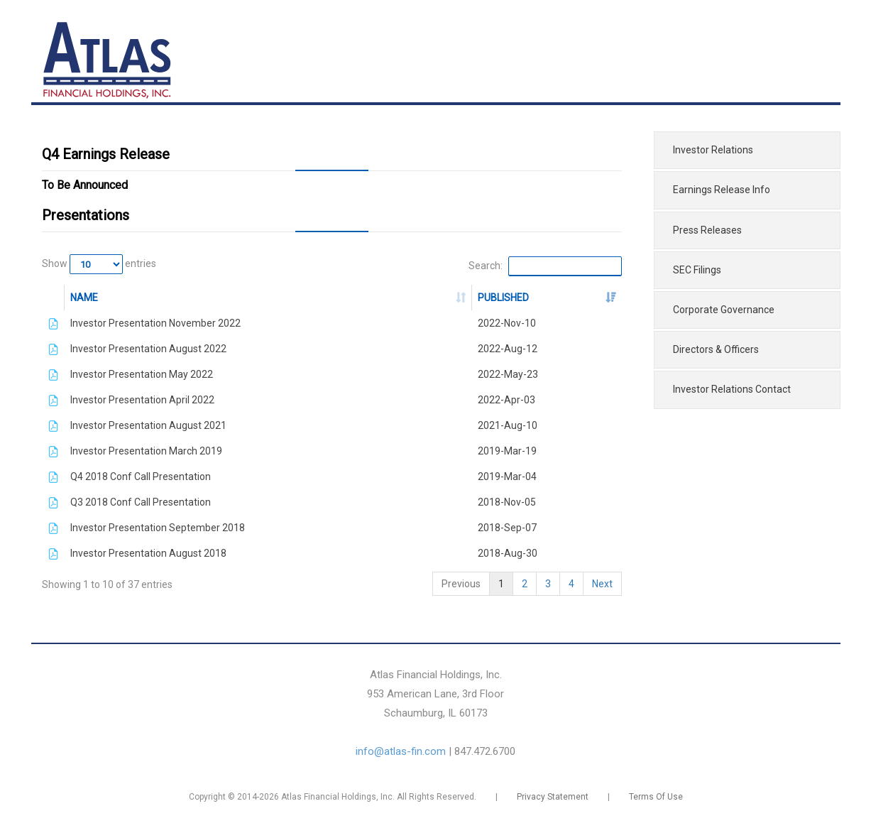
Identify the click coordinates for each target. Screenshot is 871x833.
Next (602, 583)
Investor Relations (713, 150)
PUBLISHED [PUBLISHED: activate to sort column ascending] (503, 297)
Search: (545, 266)
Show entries (99, 264)
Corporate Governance (723, 309)
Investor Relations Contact (732, 389)
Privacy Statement (552, 797)
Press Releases (707, 230)
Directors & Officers (716, 349)
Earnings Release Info (721, 189)
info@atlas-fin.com (401, 751)
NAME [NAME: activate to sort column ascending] (84, 297)
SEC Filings (697, 270)
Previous (461, 583)
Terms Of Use (656, 797)
